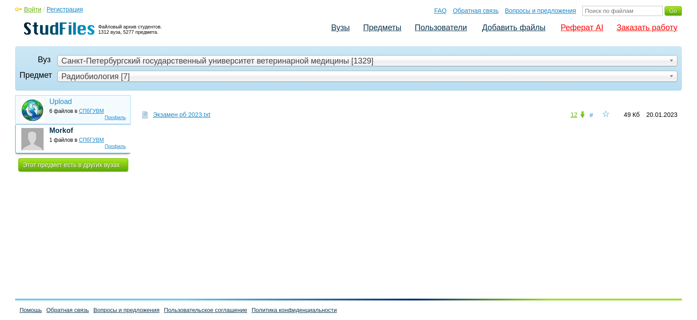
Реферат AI (582, 27)
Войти (32, 9)
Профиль (115, 117)
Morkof (61, 130)
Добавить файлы (513, 27)
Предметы (382, 27)
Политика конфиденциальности (294, 310)
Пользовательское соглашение (205, 310)
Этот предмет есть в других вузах (71, 164)
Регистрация (65, 9)
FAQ (440, 10)
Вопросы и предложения (540, 10)
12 (573, 114)
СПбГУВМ (91, 111)
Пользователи (441, 27)
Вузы (340, 27)
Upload (60, 101)
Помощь (31, 310)
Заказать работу (647, 27)
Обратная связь (476, 10)
